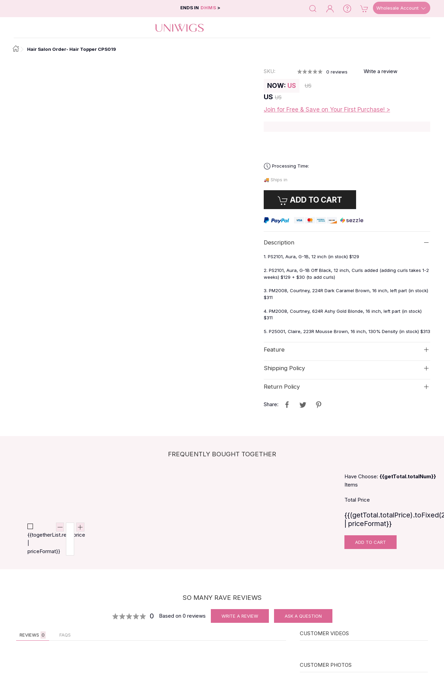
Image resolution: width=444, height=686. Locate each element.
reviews (337, 72)
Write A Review (239, 616)
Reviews (33, 635)
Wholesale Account (401, 8)
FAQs (65, 635)
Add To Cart (370, 542)
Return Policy (282, 386)
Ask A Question (303, 616)
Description (279, 242)
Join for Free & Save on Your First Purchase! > (327, 109)
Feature (274, 349)
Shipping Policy (284, 368)
